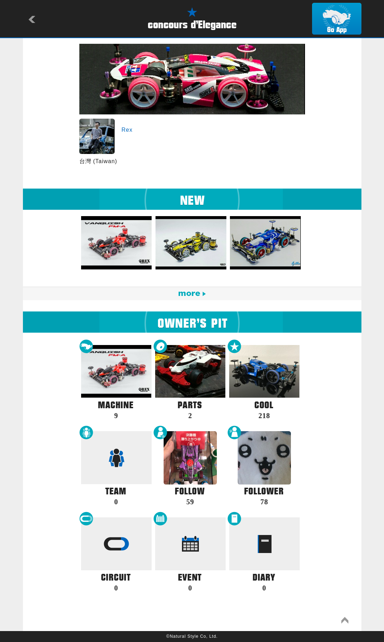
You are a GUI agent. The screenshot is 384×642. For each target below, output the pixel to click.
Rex (127, 130)
